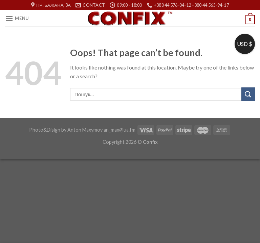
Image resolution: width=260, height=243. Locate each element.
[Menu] (17, 18)
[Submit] (248, 94)
